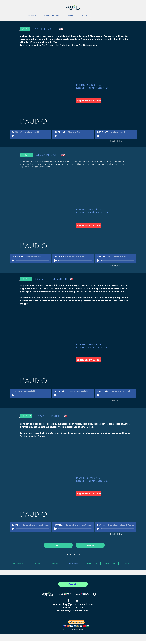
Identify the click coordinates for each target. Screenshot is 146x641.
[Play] (13, 136)
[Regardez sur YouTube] (88, 100)
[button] (76, 623)
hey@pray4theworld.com (78, 604)
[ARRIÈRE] (58, 545)
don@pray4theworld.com (73, 610)
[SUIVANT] (90, 545)
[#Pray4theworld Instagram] (77, 600)
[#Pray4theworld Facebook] (68, 600)
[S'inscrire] (73, 584)
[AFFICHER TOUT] (73, 554)
